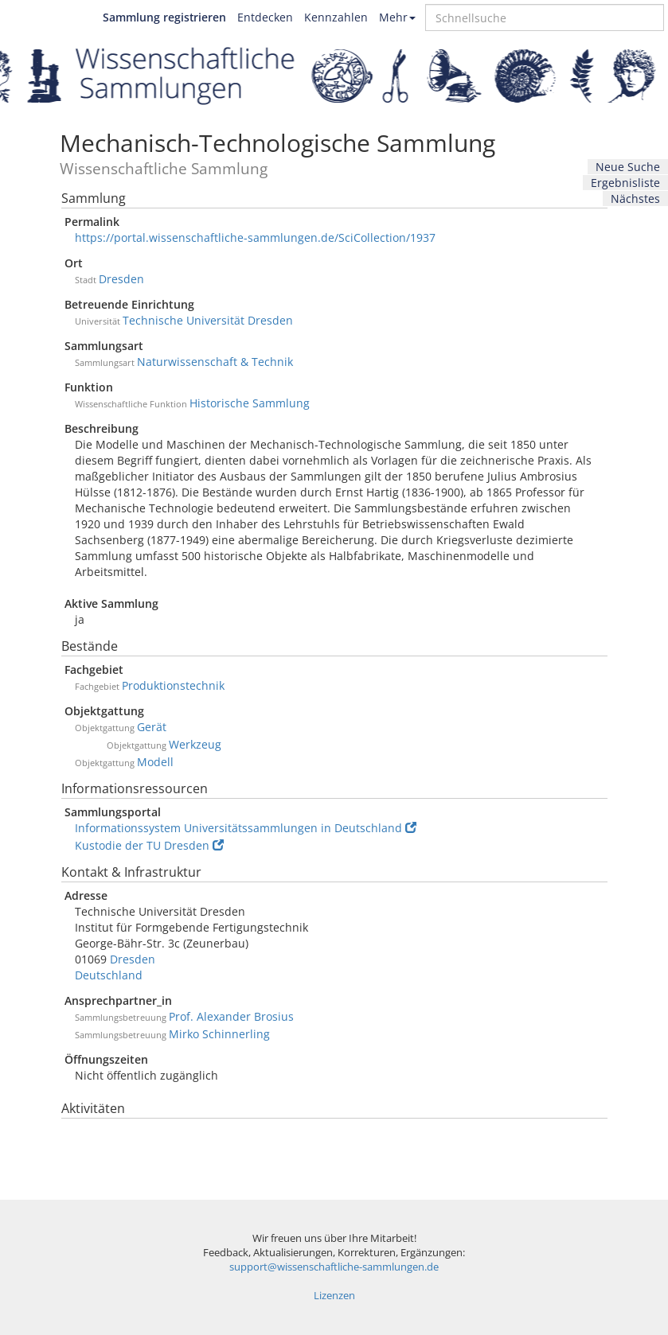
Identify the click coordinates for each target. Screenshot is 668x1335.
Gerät (151, 726)
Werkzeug (195, 744)
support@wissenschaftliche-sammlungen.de (334, 1267)
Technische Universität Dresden (208, 320)
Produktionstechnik (173, 685)
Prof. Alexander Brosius (231, 1016)
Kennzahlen (336, 17)
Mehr (397, 17)
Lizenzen (334, 1295)
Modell (155, 761)
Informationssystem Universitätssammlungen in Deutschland (245, 827)
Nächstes (635, 198)
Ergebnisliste (625, 182)
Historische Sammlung (249, 403)
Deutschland (109, 975)
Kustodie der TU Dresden (149, 845)
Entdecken (265, 17)
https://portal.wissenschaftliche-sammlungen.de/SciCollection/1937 (255, 237)
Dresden (121, 278)
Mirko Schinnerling (219, 1033)
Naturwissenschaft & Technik (215, 361)
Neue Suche (628, 166)
